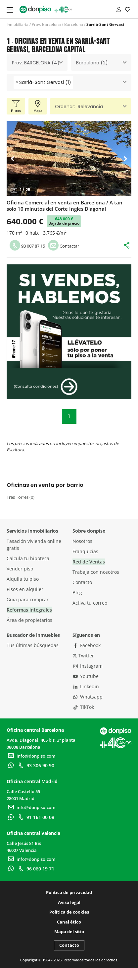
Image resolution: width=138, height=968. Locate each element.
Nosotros (82, 541)
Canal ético (69, 922)
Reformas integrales (29, 610)
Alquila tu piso (23, 579)
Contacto (82, 582)
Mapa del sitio (69, 931)
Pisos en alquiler (25, 589)
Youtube (85, 676)
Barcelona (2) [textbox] (92, 62)
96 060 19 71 (35, 868)
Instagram (87, 666)
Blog (77, 592)
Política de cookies (69, 912)
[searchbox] (76, 82)
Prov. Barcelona (46, 24)
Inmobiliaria (17, 24)
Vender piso (20, 568)
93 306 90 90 (35, 765)
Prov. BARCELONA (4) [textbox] (36, 62)
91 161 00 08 (35, 817)
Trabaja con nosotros (95, 572)
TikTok (83, 707)
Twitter (83, 655)
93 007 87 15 (27, 246)
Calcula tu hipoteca (28, 558)
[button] (14, 158)
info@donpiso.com (31, 756)
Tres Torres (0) (20, 497)
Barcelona (73, 24)
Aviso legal (69, 902)
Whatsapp (87, 697)
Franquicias (85, 551)
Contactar (63, 246)
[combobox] (37, 62)
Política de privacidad (69, 892)
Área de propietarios (29, 620)
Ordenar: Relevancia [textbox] (79, 106)
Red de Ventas (88, 561)
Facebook (86, 645)
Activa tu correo (89, 603)
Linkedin (85, 686)
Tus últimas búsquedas (33, 645)
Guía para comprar (28, 599)
